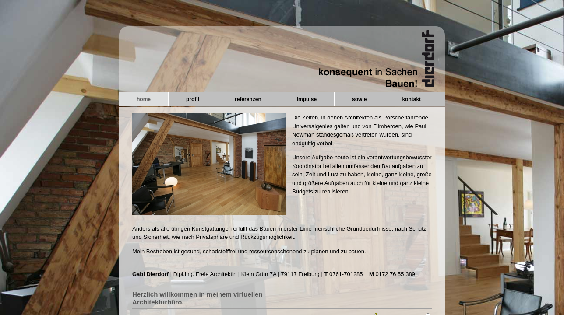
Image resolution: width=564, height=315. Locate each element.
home (144, 99)
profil (192, 99)
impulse (307, 99)
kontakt (411, 99)
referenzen (248, 99)
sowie (359, 99)
